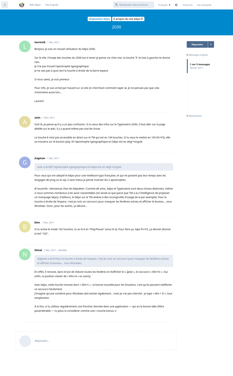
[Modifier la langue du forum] (164, 5)
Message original (197, 54)
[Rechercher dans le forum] (133, 4)
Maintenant (194, 115)
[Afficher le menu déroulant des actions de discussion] (211, 44)
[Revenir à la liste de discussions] (4, 4)
